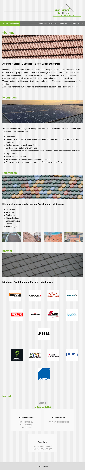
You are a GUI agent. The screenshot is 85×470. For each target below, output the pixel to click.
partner (73, 23)
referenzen (63, 23)
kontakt (81, 23)
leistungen (52, 23)
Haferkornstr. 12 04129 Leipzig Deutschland (26, 420)
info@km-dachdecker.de (59, 417)
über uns (43, 23)
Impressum (43, 466)
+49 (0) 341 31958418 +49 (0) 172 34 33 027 (42, 442)
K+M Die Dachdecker (10, 23)
